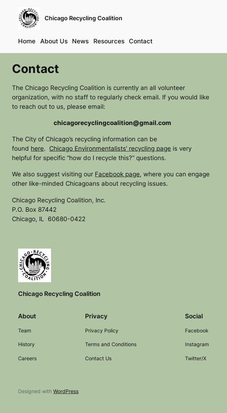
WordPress (66, 391)
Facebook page (117, 174)
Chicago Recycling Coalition (83, 18)
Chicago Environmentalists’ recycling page (110, 148)
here (37, 148)
